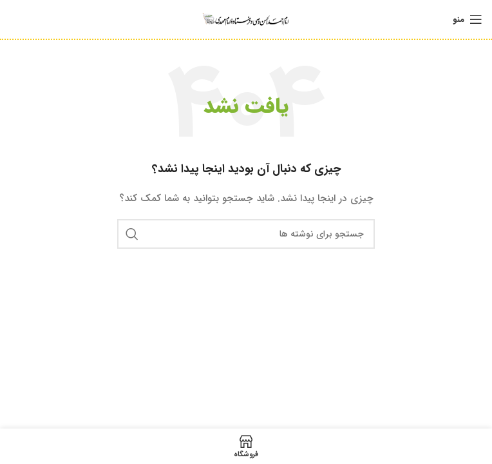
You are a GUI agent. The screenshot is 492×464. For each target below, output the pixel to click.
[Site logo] (246, 19)
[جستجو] (246, 234)
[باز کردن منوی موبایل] (467, 19)
